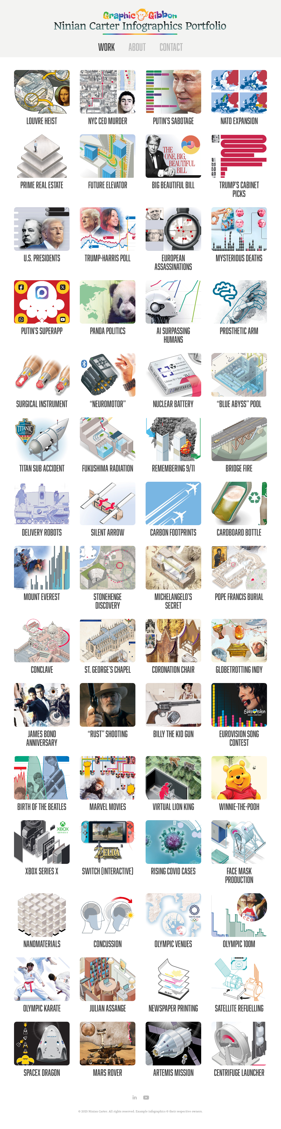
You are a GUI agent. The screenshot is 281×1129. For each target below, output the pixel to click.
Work (106, 47)
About (137, 47)
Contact (171, 47)
